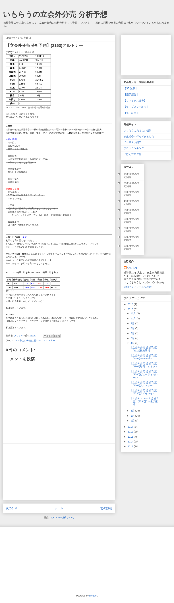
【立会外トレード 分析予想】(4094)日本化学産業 (144, 401)
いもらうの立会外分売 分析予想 (55, 14)
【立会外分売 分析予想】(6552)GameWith (144, 357)
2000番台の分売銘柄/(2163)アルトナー (34, 340)
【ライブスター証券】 (136, 106)
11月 (133, 313)
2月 (132, 415)
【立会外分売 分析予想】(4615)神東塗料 (144, 349)
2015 (131, 436)
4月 (132, 343)
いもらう (132, 267)
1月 (132, 420)
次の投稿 (11, 508)
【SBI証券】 (131, 88)
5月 (132, 338)
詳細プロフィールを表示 (138, 286)
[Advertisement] (59, 471)
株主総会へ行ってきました (139, 136)
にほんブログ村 (132, 154)
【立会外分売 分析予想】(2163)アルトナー (144, 384)
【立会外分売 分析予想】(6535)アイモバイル (144, 392)
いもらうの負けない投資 (138, 130)
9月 (132, 323)
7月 (132, 333)
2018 (131, 309)
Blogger (93, 595)
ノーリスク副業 (132, 142)
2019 (131, 304)
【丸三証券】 (131, 112)
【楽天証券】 (131, 94)
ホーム (59, 508)
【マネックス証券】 (135, 100)
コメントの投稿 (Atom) (62, 517)
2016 (131, 431)
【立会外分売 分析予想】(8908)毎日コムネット (144, 365)
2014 (131, 441)
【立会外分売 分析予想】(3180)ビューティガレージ (144, 374)
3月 (132, 410)
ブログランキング (134, 148)
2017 (131, 426)
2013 (131, 446)
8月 (132, 328)
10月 (133, 318)
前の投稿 (106, 508)
